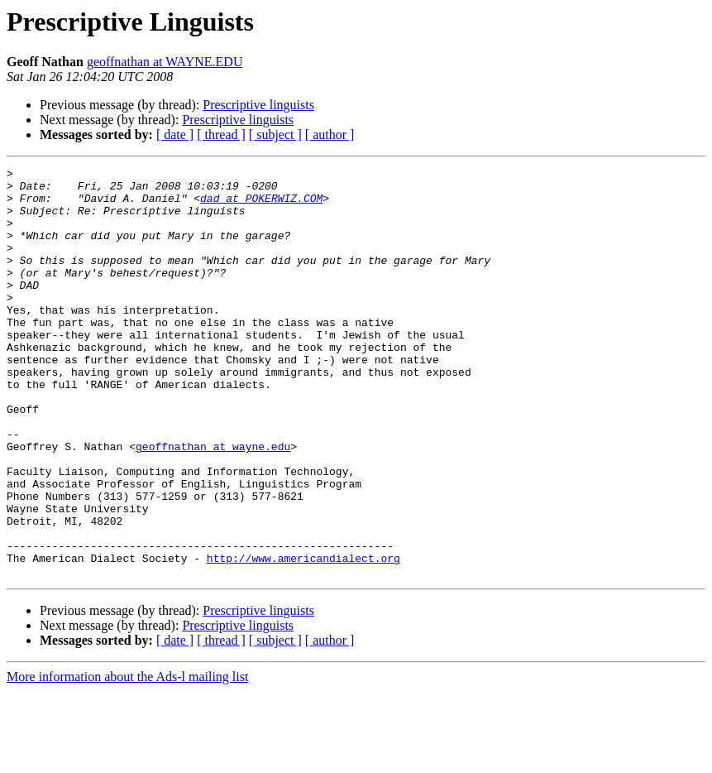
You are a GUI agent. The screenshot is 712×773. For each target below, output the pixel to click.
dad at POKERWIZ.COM (261, 205)
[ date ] (175, 134)
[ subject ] (275, 134)
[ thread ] (221, 134)
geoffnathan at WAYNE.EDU (165, 62)
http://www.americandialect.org (303, 637)
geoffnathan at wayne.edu (213, 503)
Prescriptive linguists (258, 105)
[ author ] (330, 134)
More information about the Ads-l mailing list (127, 758)
